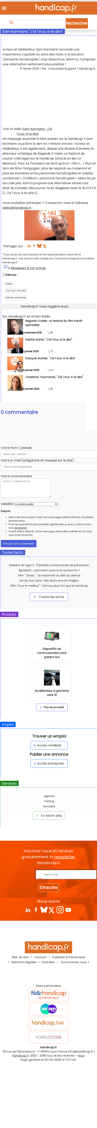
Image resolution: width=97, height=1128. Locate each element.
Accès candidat (46, 745)
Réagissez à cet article (28, 268)
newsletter (64, 857)
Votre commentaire (16, 476)
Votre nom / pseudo (16, 447)
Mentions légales (23, 962)
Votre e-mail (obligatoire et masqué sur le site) (37, 460)
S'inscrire (49, 887)
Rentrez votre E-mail (18, 874)
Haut (81, 1056)
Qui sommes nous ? (74, 962)
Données (48, 962)
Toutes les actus (48, 596)
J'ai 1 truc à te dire (15, 290)
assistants (20, 527)
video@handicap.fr (17, 207)
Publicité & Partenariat (68, 957)
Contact (40, 957)
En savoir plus (48, 815)
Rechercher (77, 23)
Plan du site (20, 957)
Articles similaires (16, 297)
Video (8, 283)
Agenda (49, 796)
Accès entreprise (48, 763)
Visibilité (7, 504)
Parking (49, 801)
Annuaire (49, 806)
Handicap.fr (20, 1056)
